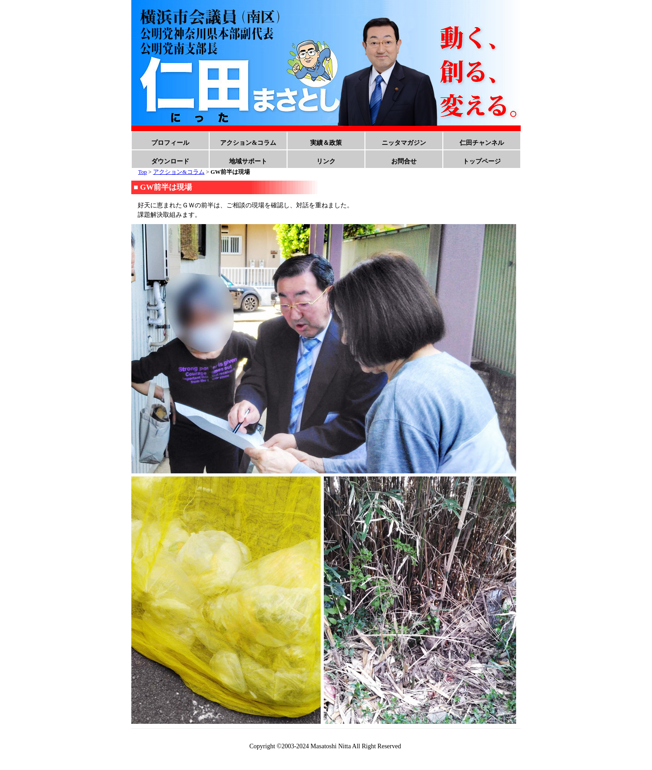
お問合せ (404, 161)
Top (142, 172)
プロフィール (170, 142)
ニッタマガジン (404, 142)
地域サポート (248, 161)
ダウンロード (170, 161)
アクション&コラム (248, 142)
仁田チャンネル (482, 142)
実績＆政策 (326, 142)
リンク (326, 161)
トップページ (482, 161)
